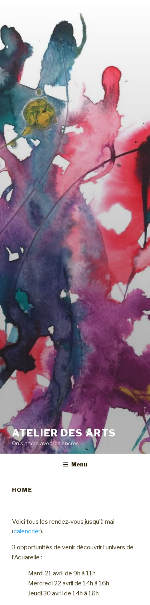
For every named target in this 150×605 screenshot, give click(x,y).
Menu (75, 464)
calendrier (27, 531)
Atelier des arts (64, 433)
